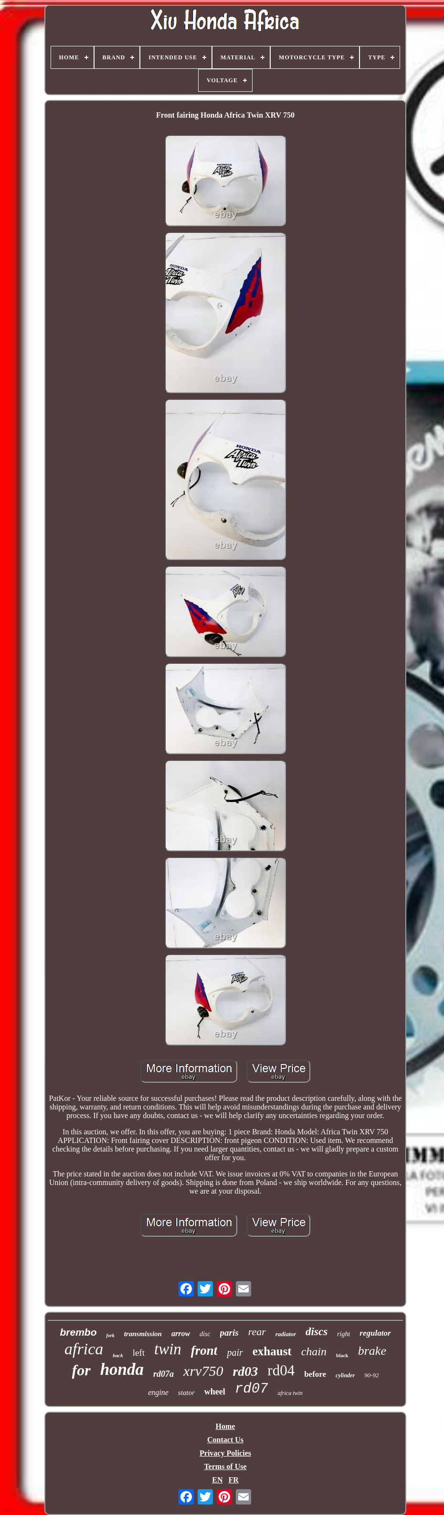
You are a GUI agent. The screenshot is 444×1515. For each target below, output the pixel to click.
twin (167, 1349)
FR (233, 1480)
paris (229, 1333)
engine (158, 1392)
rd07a (163, 1374)
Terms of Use (225, 1466)
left (139, 1353)
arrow (180, 1333)
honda (122, 1369)
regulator (375, 1333)
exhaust (272, 1351)
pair (235, 1352)
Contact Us (225, 1440)
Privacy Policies (225, 1453)
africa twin (289, 1393)
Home (225, 1426)
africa (83, 1349)
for (81, 1370)
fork (110, 1335)
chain (314, 1351)
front (204, 1350)
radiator (285, 1334)
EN (217, 1480)
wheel (214, 1391)
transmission (143, 1334)
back (118, 1355)
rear (257, 1332)
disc (205, 1334)
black (342, 1355)
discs (317, 1332)
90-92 (371, 1375)
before (315, 1374)
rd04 (281, 1370)
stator (186, 1392)
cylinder (345, 1375)
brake (372, 1351)
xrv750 (203, 1371)
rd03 (245, 1371)
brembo (78, 1332)
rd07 (251, 1389)
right (343, 1334)
